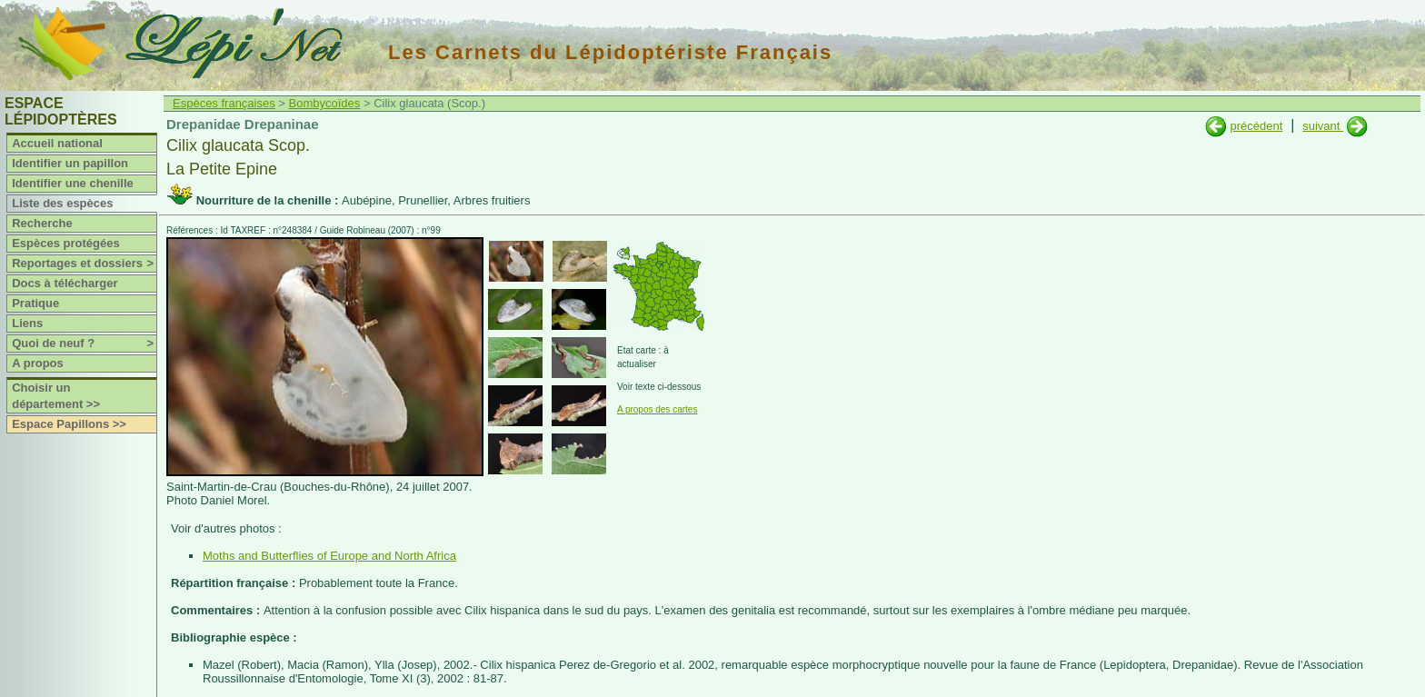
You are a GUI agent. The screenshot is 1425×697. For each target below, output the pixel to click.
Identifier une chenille (73, 183)
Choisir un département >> (56, 396)
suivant (1322, 126)
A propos (38, 363)
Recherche (42, 223)
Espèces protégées (66, 243)
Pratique (35, 303)
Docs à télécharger (64, 283)
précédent (1256, 126)
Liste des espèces (62, 203)
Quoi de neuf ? (84, 343)
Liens (27, 323)
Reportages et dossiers (84, 263)
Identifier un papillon (70, 163)
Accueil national (57, 143)
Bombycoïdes (325, 103)
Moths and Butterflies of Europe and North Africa (329, 556)
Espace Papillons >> (69, 424)
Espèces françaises (224, 103)
